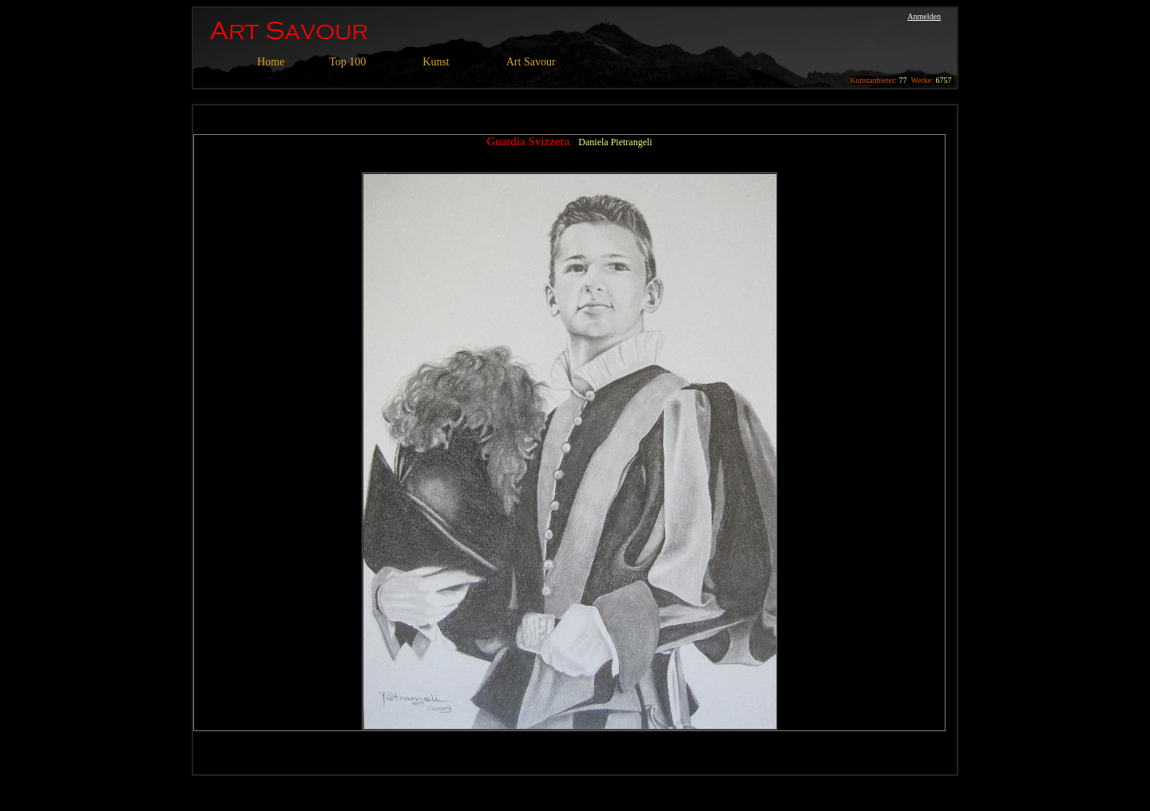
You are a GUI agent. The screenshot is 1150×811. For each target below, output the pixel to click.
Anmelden (924, 16)
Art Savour (531, 62)
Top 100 (347, 62)
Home (270, 62)
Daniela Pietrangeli (615, 142)
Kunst (435, 62)
